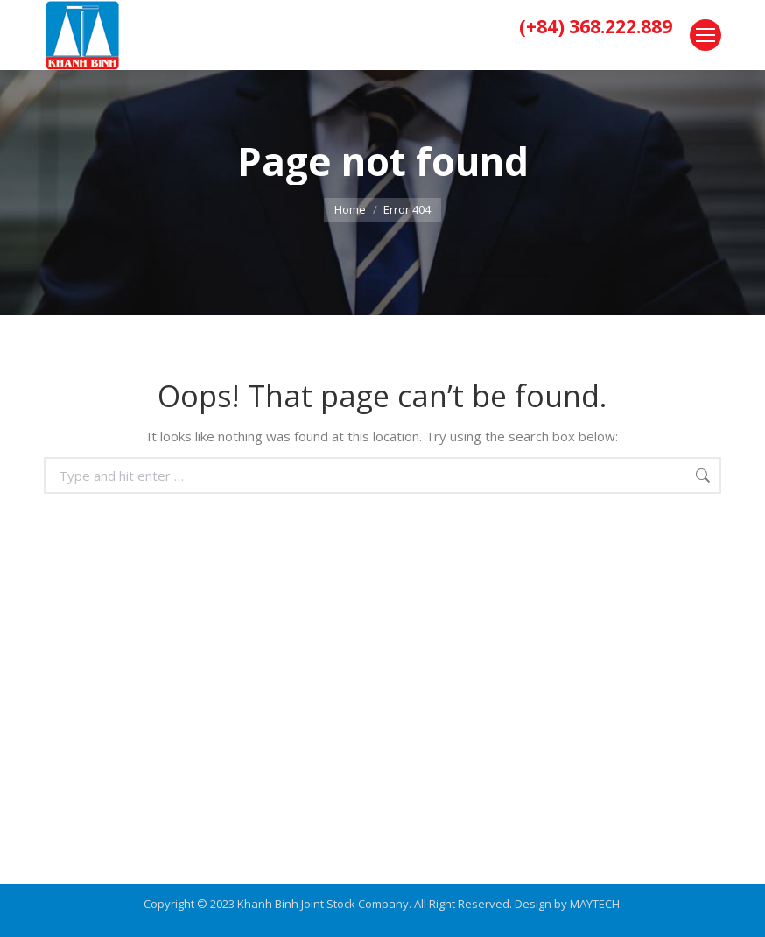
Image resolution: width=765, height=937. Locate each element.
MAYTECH (595, 904)
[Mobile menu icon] (705, 35)
